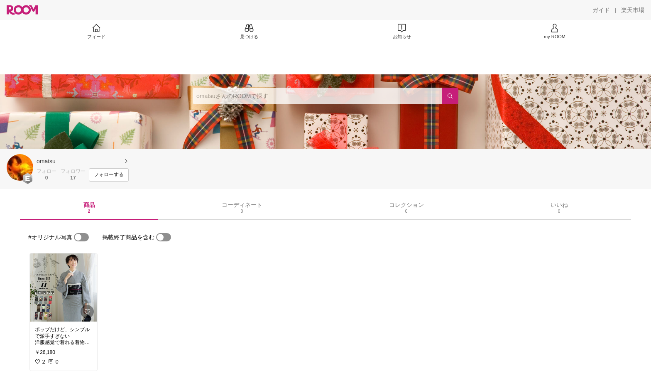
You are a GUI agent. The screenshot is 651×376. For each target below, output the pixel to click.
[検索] (450, 96)
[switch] (81, 237)
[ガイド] (601, 10)
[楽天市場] (632, 10)
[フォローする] (109, 175)
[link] (63, 287)
